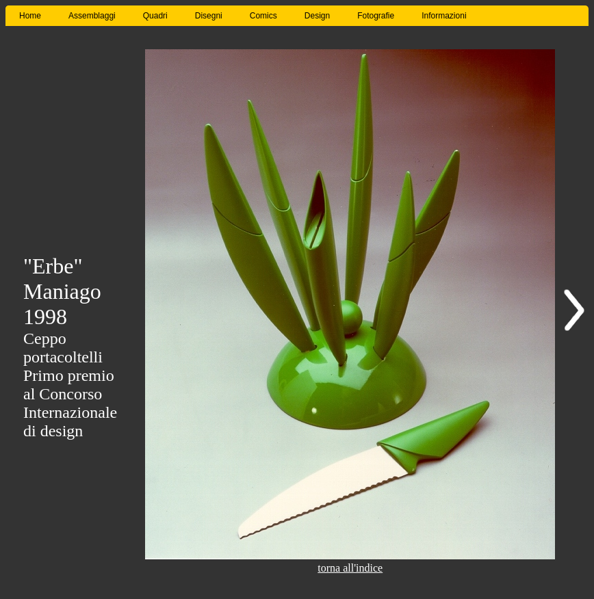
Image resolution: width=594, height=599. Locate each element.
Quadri (155, 16)
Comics (263, 16)
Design (317, 16)
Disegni (208, 16)
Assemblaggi (92, 16)
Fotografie (375, 16)
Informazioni (444, 16)
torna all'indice (350, 568)
